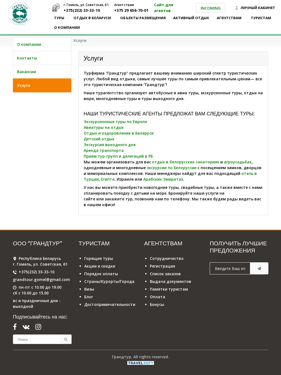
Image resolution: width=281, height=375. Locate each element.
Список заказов (165, 273)
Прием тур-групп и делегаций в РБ (118, 156)
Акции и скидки (99, 266)
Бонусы (157, 304)
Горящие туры (98, 258)
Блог (88, 296)
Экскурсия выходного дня (110, 144)
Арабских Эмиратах (163, 179)
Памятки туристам (169, 289)
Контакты (27, 72)
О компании (51, 40)
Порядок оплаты (101, 273)
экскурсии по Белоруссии (171, 167)
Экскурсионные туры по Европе (115, 121)
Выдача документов (170, 281)
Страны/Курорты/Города (109, 281)
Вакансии (26, 86)
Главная (21, 40)
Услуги (23, 99)
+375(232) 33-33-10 (36, 271)
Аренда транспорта (104, 150)
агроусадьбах (238, 161)
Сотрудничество (167, 258)
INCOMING (211, 8)
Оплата (157, 296)
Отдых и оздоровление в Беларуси (119, 133)
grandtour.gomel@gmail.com (41, 279)
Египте (107, 179)
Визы (89, 289)
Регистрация (162, 266)
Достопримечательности (109, 304)
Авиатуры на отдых (104, 127)
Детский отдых (99, 138)
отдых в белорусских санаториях (185, 161)
